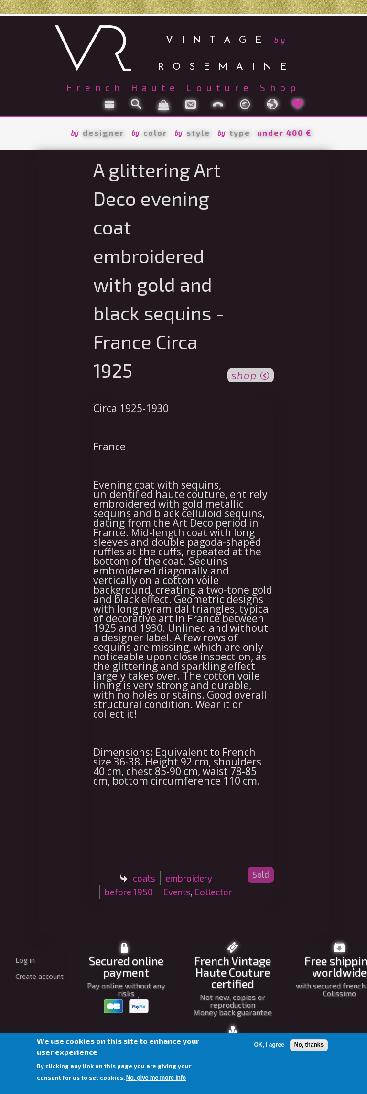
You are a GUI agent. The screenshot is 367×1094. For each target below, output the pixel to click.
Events (177, 891)
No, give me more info (156, 1077)
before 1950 (129, 891)
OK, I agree (269, 1044)
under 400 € (284, 132)
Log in (25, 960)
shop (250, 374)
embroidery (188, 877)
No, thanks (309, 1044)
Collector (213, 891)
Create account (39, 976)
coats (144, 877)
